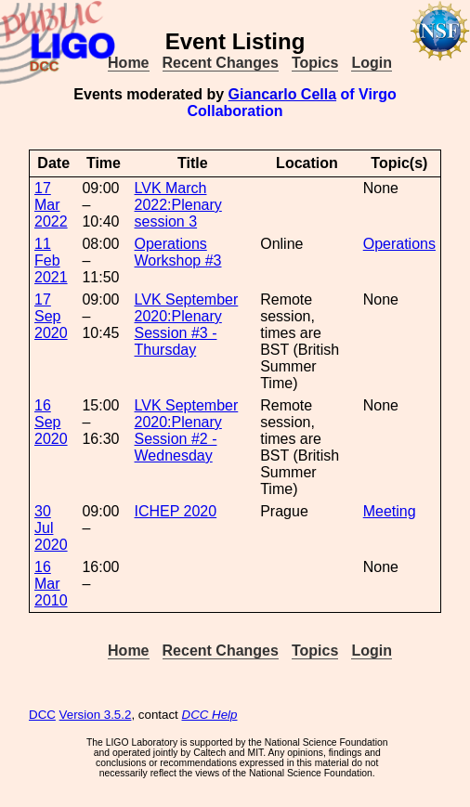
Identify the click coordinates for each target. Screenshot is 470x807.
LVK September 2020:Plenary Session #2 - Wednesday (187, 430)
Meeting (389, 511)
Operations (399, 244)
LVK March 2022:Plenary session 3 (178, 204)
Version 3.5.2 (95, 715)
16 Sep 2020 (51, 422)
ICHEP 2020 (176, 511)
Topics (315, 63)
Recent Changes (221, 63)
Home (128, 63)
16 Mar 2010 (51, 583)
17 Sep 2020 (51, 316)
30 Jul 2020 (51, 528)
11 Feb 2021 (51, 260)
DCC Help (210, 715)
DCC (42, 715)
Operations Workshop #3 (178, 252)
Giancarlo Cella (282, 94)
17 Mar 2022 (51, 204)
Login (371, 63)
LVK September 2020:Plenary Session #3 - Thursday (187, 325)
